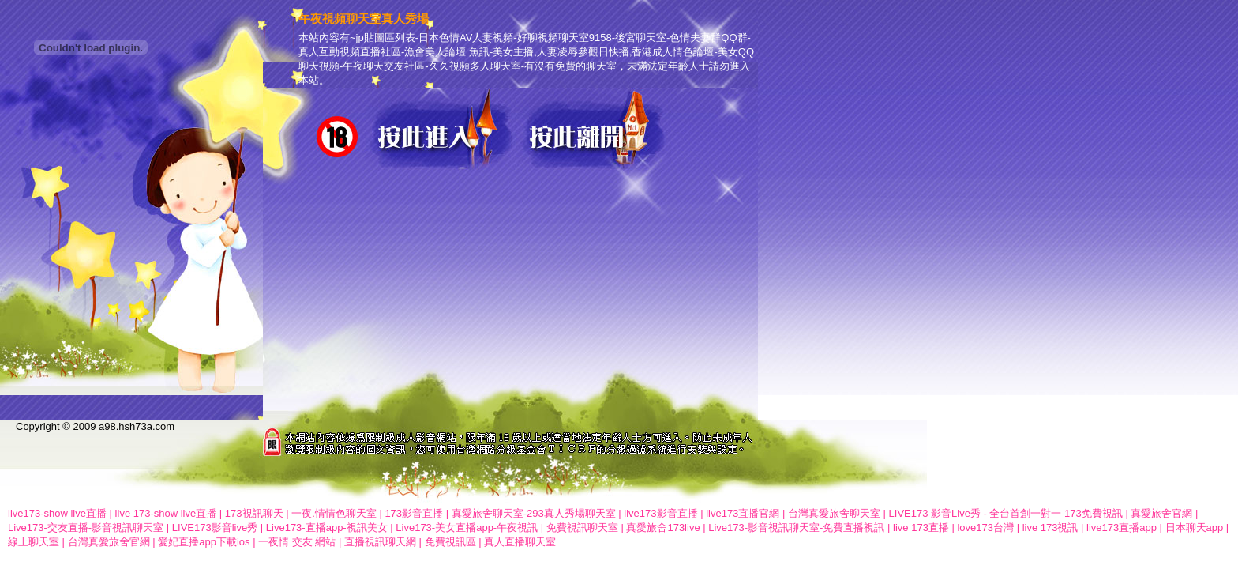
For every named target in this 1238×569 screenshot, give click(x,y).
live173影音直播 (660, 513)
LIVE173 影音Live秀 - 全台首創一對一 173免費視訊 (1006, 513)
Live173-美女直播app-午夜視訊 (467, 527)
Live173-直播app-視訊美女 (327, 527)
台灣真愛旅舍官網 (109, 542)
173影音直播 (414, 513)
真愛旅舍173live (663, 527)
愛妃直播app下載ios (203, 542)
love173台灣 (985, 527)
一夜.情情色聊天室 (334, 513)
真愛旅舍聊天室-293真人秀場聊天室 (534, 513)
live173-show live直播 (57, 513)
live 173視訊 (1050, 527)
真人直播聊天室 (520, 542)
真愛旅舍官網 (1161, 513)
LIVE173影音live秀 (214, 527)
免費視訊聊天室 (582, 527)
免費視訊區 (450, 542)
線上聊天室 (33, 542)
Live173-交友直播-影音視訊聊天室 (85, 527)
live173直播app (1121, 527)
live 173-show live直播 (166, 513)
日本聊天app (1194, 527)
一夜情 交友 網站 (297, 542)
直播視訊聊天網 (380, 542)
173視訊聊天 (254, 513)
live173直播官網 (742, 513)
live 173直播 (921, 527)
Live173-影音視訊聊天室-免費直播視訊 (796, 527)
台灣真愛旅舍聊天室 (834, 513)
